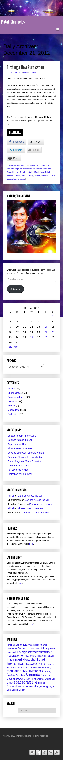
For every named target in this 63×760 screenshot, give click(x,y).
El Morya (21, 652)
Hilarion (28, 664)
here (31, 544)
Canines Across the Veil (20, 440)
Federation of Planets (20, 655)
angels (23, 644)
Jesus (36, 664)
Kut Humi (31, 667)
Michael (26, 671)
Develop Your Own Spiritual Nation (26, 452)
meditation (29, 172)
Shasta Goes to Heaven (20, 448)
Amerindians (13, 645)
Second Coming (27, 176)
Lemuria (40, 667)
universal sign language (16, 179)
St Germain (45, 176)
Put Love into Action (18, 469)
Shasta (48, 679)
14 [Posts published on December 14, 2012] (45, 326)
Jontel (22, 172)
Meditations (14, 410)
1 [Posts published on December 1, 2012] (52, 316)
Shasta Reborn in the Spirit (22, 435)
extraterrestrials (29, 169)
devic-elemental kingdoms (41, 648)
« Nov (9, 347)
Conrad (42, 165)
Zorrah (22, 690)
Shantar (37, 176)
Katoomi (16, 667)
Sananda (32, 675)
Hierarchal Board (34, 659)
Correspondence (16, 397)
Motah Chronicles (13, 22)
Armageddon (33, 645)
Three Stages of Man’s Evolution (24, 461)
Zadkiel (15, 690)
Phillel (25, 72)
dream (11, 652)
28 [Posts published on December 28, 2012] (45, 337)
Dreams (12, 401)
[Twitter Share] (36, 142)
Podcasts (20, 165)
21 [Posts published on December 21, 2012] (45, 332)
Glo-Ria (37, 656)
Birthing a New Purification (25, 67)
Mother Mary (45, 671)
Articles (11, 388)
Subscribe (15, 289)
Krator (24, 667)
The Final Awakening (18, 465)
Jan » (16, 347)
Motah (36, 172)
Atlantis (43, 645)
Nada (42, 172)
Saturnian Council (13, 176)
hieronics (15, 172)
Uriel (9, 690)
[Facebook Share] (16, 142)
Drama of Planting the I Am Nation (25, 457)
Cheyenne (34, 165)
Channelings (11, 165)
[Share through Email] (34, 150)
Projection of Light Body (20, 474)
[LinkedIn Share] (16, 150)
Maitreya (48, 667)
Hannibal (39, 169)
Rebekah (48, 172)
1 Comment (33, 72)
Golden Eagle (48, 656)
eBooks (11, 405)
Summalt (12, 686)
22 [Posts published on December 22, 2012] (52, 332)
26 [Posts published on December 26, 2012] (31, 337)
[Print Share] (14, 158)
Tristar (53, 176)
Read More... (15, 132)
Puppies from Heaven (19, 444)
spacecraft (22, 682)
